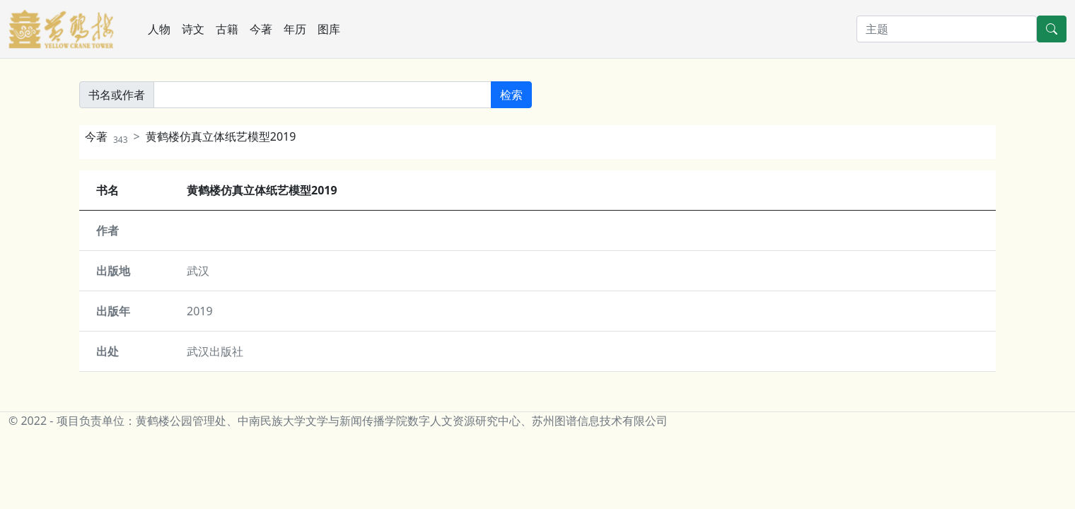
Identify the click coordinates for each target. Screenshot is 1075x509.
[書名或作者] (322, 94)
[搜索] (946, 29)
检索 (511, 95)
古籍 (227, 29)
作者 (107, 230)
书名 (107, 190)
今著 (261, 29)
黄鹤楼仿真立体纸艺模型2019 (221, 136)
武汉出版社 (215, 351)
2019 (200, 311)
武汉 (198, 271)
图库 (329, 29)
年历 (295, 29)
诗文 (193, 29)
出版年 (113, 311)
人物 (159, 29)
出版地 (113, 271)
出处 (107, 351)
